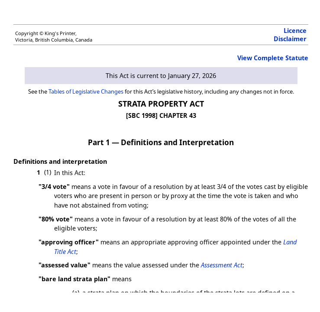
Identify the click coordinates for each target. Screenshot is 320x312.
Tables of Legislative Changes (85, 91)
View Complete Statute (272, 58)
